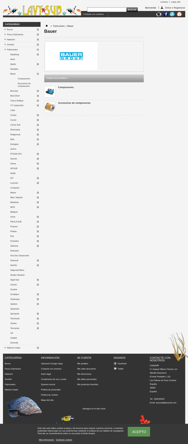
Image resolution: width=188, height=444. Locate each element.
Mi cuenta (84, 357)
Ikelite (13, 173)
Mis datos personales (87, 379)
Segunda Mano (17, 270)
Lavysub (14, 183)
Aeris (12, 59)
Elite (12, 139)
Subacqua (15, 299)
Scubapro (14, 294)
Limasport (14, 188)
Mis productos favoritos (87, 384)
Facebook (122, 363)
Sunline (13, 289)
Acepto (139, 432)
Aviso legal (46, 374)
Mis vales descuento (86, 369)
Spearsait (14, 309)
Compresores (24, 78)
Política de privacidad (51, 389)
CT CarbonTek (17, 105)
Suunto (13, 284)
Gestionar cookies (64, 440)
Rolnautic (14, 251)
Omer (13, 217)
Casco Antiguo (17, 100)
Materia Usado (13, 348)
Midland (14, 212)
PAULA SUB (16, 222)
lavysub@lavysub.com (166, 403)
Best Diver (15, 96)
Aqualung (14, 54)
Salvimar (14, 246)
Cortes (13, 115)
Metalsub (14, 202)
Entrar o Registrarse (175, 8)
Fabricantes (12, 49)
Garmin (13, 159)
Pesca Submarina (15, 34)
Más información (46, 440)
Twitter (121, 369)
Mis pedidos (82, 363)
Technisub (15, 318)
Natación (11, 39)
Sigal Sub (14, 280)
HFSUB (13, 168)
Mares (13, 192)
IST (12, 178)
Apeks (13, 64)
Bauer (13, 74)
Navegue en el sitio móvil (94, 408)
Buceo (10, 29)
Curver (13, 120)
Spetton (13, 304)
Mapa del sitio (47, 400)
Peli (12, 236)
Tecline (13, 323)
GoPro (13, 149)
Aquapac (14, 69)
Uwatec (13, 338)
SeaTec (13, 265)
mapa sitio (175, 2)
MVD (12, 207)
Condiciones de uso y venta (53, 379)
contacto (164, 2)
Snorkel (10, 44)
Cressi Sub (15, 125)
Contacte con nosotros (93, 14)
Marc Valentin (16, 197)
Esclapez (14, 144)
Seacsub (14, 260)
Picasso (14, 226)
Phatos (13, 231)
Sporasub (14, 314)
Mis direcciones (84, 374)
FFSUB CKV (16, 154)
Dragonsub (15, 134)
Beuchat (14, 91)
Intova (13, 163)
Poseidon (14, 241)
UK (11, 333)
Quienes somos (48, 384)
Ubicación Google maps (52, 363)
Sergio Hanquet (17, 275)
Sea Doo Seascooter (19, 255)
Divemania (15, 130)
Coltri (12, 110)
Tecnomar (14, 328)
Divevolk (14, 343)
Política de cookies (49, 395)
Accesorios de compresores (24, 84)
